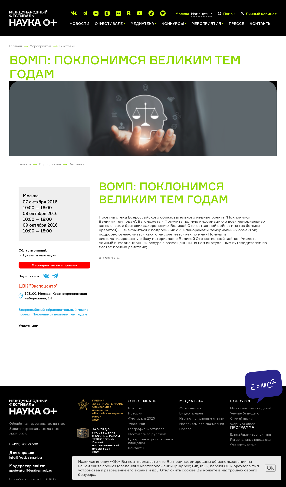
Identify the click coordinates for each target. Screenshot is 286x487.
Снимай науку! (241, 418)
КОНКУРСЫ (241, 401)
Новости (79, 23)
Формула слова (243, 424)
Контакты (260, 23)
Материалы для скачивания (201, 424)
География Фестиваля (146, 429)
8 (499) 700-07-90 (23, 444)
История (135, 413)
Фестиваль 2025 (141, 418)
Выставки (67, 46)
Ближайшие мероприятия (250, 434)
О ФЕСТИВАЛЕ (142, 401)
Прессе (236, 23)
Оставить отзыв (243, 445)
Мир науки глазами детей (250, 408)
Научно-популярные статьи (201, 418)
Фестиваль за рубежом (147, 434)
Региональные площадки (250, 439)
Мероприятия (41, 46)
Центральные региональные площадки (151, 441)
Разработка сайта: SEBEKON (32, 479)
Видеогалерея (191, 413)
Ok (270, 468)
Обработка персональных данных (37, 423)
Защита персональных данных (34, 429)
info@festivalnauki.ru (25, 457)
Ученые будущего (244, 413)
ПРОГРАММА (242, 427)
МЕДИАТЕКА (191, 401)
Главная (15, 46)
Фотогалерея (190, 408)
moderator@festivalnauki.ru (30, 470)
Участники (136, 424)
